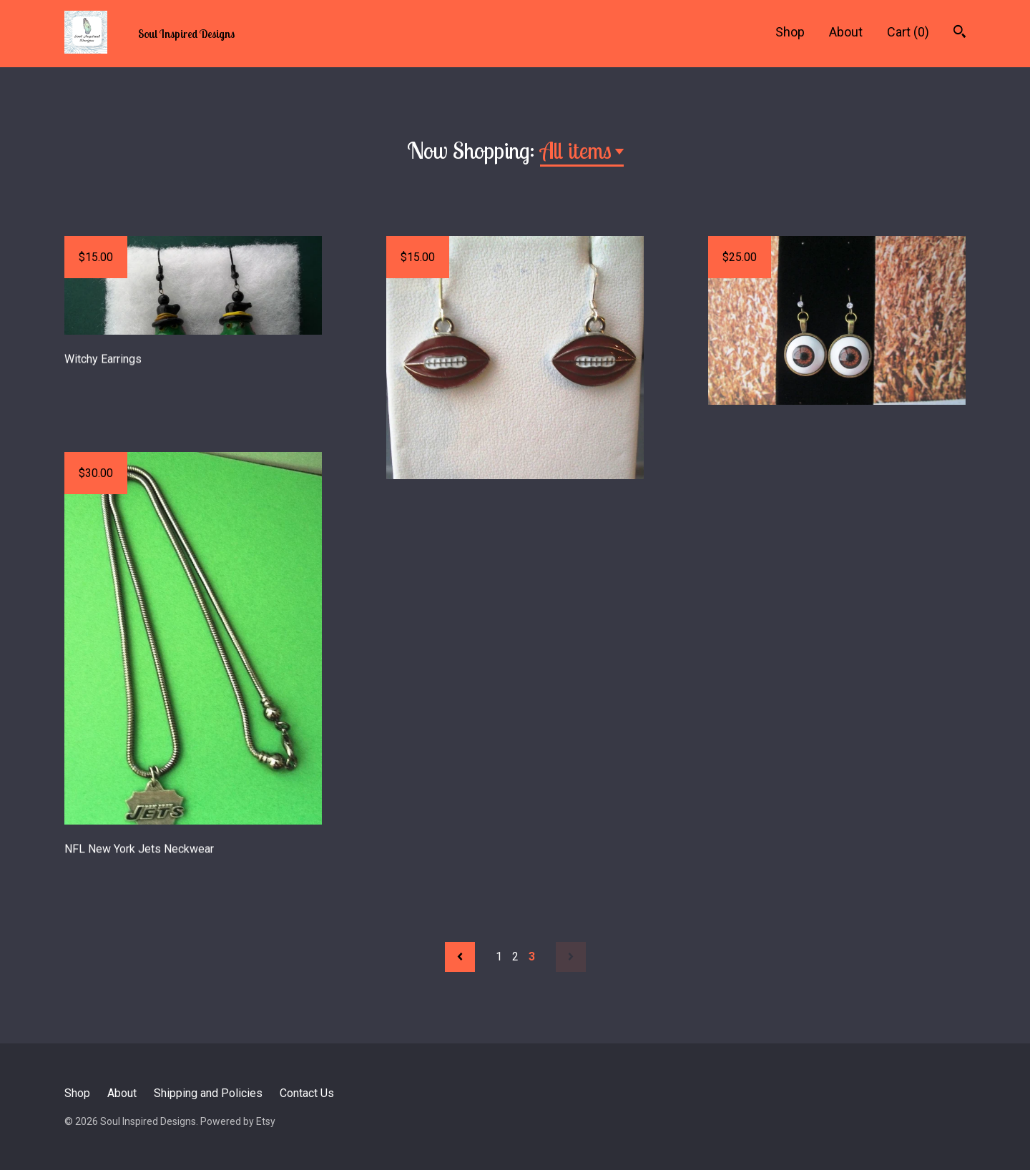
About (846, 31)
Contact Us (307, 1093)
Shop (790, 31)
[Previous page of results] (460, 957)
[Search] (959, 33)
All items (576, 150)
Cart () (908, 31)
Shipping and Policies (208, 1093)
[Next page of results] (571, 957)
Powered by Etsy (237, 1121)
